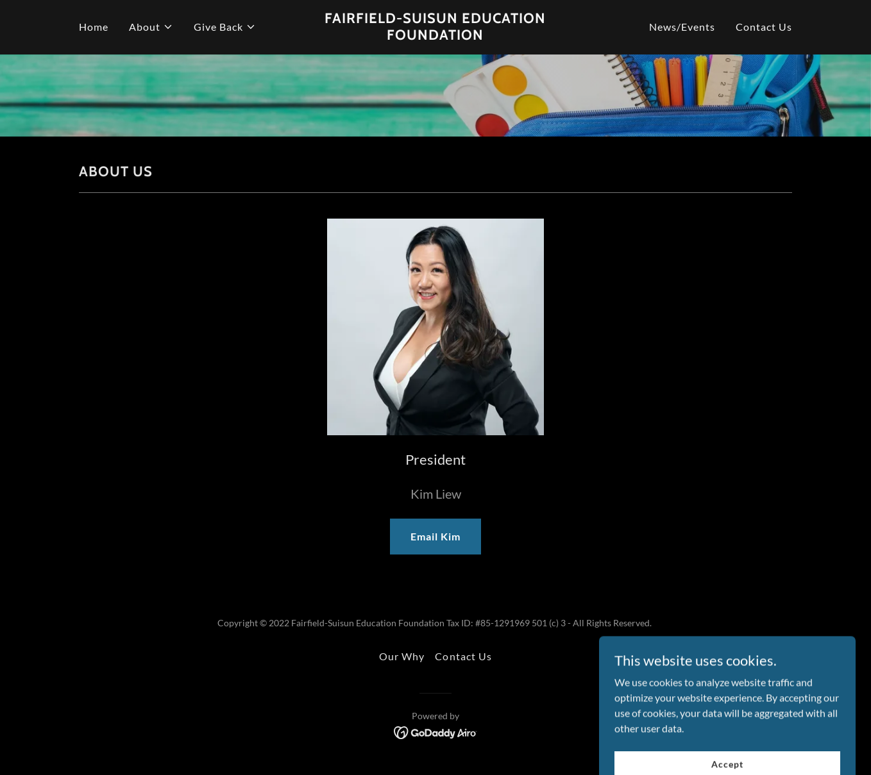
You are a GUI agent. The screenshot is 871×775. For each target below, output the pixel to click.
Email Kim (435, 536)
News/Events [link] (682, 27)
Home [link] (93, 27)
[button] (151, 27)
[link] (436, 35)
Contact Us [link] (764, 27)
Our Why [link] (402, 656)
